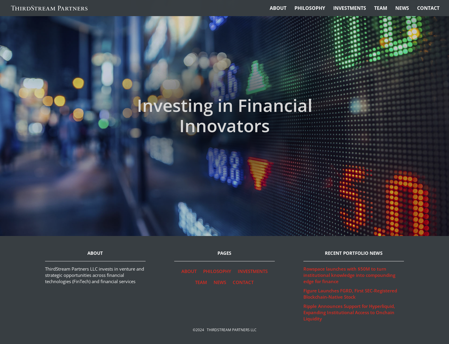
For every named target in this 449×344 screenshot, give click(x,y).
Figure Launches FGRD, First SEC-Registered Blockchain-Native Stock (350, 294)
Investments (349, 8)
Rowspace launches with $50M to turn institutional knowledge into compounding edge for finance (349, 275)
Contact (428, 8)
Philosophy (309, 8)
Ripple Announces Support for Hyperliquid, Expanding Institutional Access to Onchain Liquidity (349, 312)
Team (380, 8)
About (278, 8)
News (402, 8)
